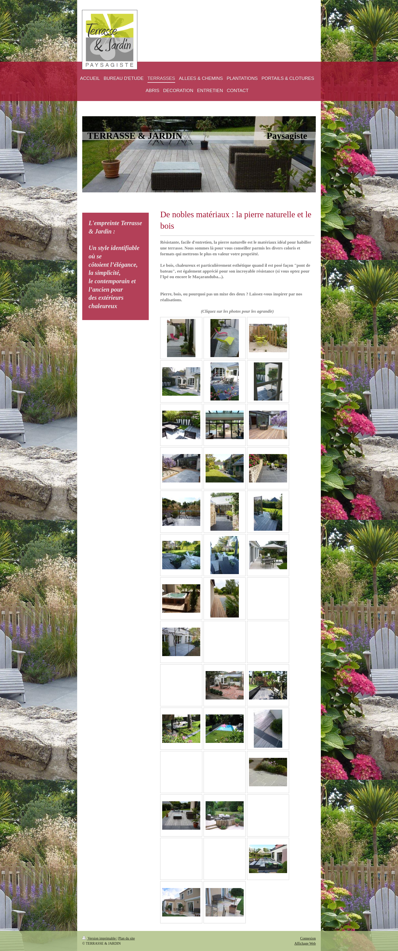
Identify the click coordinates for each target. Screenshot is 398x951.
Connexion (308, 938)
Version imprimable (99, 938)
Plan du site (126, 938)
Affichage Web (305, 943)
